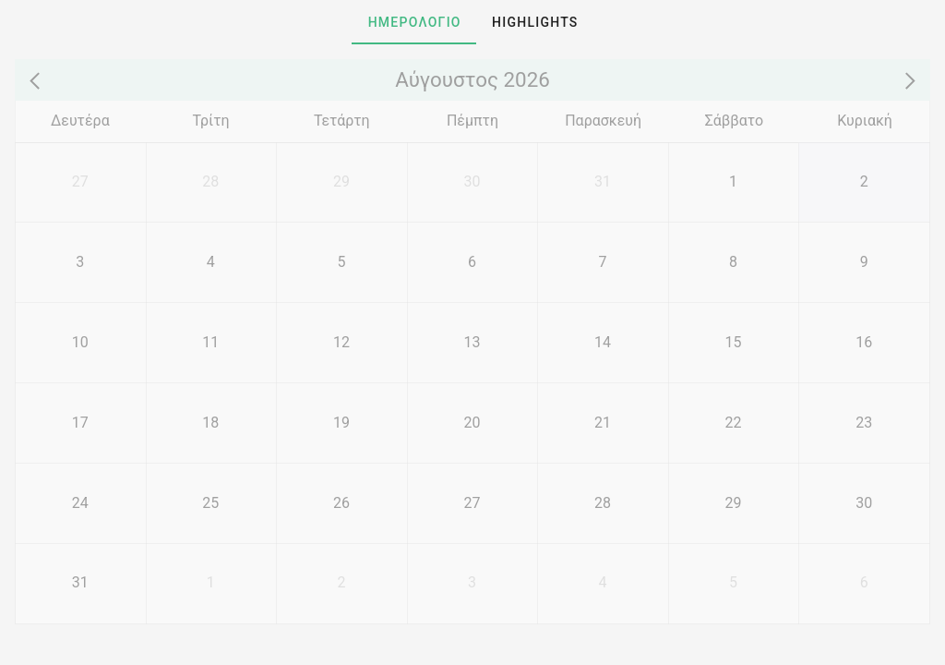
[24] (80, 503)
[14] (602, 342)
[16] (863, 342)
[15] (733, 342)
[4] (211, 262)
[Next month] (906, 79)
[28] (211, 182)
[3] (80, 262)
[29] (341, 182)
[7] (602, 262)
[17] (80, 422)
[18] (211, 422)
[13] (472, 342)
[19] (341, 422)
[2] (863, 182)
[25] (211, 503)
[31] (602, 182)
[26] (341, 503)
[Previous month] (38, 79)
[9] (863, 262)
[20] (472, 422)
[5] (341, 262)
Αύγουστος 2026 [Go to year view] (472, 79)
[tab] (413, 22)
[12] (341, 342)
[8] (733, 262)
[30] (472, 182)
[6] (472, 262)
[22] (733, 422)
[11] (211, 342)
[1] (733, 182)
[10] (80, 342)
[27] (80, 182)
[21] (602, 422)
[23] (863, 422)
